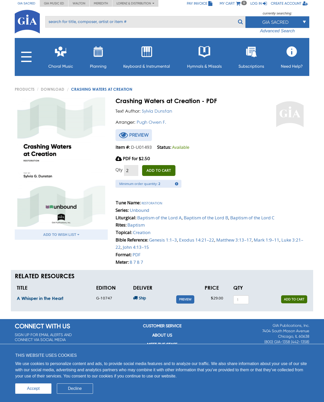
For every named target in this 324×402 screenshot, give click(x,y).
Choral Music (60, 56)
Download (52, 89)
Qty (119, 170)
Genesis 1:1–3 (163, 240)
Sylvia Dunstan (157, 111)
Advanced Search (277, 30)
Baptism (136, 225)
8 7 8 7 (136, 262)
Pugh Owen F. (151, 122)
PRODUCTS (25, 89)
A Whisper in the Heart (40, 298)
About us (162, 335)
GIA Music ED (54, 3)
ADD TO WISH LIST (61, 235)
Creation (141, 232)
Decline (75, 388)
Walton (79, 3)
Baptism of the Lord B (206, 218)
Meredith (101, 3)
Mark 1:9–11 (266, 240)
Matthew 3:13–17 (234, 240)
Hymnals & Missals (204, 56)
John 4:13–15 (136, 247)
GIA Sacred (26, 3)
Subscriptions (251, 56)
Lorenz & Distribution (135, 3)
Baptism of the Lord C (252, 218)
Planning (98, 56)
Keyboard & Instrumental (146, 56)
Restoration (152, 203)
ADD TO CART (158, 170)
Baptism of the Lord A (159, 218)
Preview (185, 299)
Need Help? (292, 56)
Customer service (162, 325)
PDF (137, 255)
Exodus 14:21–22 (196, 240)
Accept (33, 388)
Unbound (139, 210)
